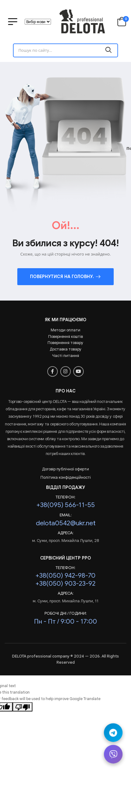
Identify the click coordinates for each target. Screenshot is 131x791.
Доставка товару (66, 349)
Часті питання (65, 355)
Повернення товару (65, 342)
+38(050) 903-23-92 (65, 583)
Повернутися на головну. (62, 276)
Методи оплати (65, 330)
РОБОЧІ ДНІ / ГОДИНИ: (65, 613)
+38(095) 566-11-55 (65, 505)
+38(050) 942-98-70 (65, 575)
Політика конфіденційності (65, 477)
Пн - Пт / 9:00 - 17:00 (65, 621)
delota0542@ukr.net (65, 523)
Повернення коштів (65, 336)
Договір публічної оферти (65, 469)
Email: (66, 515)
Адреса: (66, 533)
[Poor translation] (22, 706)
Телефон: (65, 497)
